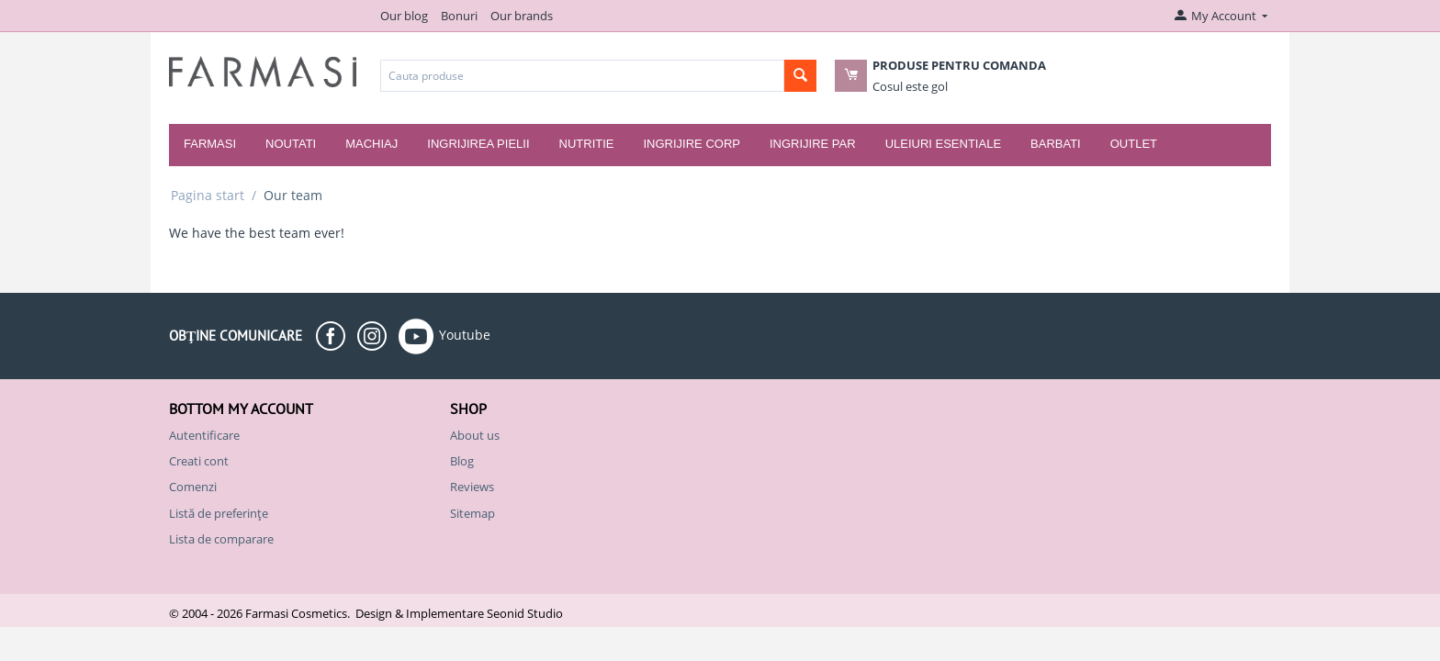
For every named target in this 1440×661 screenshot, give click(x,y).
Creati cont (199, 461)
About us (475, 435)
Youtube (444, 336)
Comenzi (193, 486)
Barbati (1055, 144)
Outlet (1133, 144)
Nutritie (586, 144)
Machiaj (371, 144)
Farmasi (210, 144)
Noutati (290, 144)
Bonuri (459, 15)
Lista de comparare (221, 539)
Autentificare (204, 435)
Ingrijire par (813, 144)
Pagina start (207, 195)
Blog (462, 461)
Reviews (472, 486)
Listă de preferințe (218, 513)
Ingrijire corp (691, 144)
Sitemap (472, 513)
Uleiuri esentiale (943, 144)
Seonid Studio (525, 613)
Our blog (404, 15)
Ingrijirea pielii (478, 144)
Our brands (521, 15)
